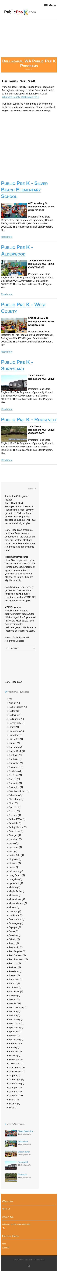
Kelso (13, 843)
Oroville (14, 935)
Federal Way (17, 819)
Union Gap (16, 1063)
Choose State (12, 648)
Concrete (15, 783)
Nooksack (16, 915)
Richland (15, 987)
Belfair (14, 711)
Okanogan (16, 923)
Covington (16, 787)
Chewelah (16, 763)
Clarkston (15, 771)
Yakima (14, 1103)
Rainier (14, 975)
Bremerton (17, 731)
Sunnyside (16, 1039)
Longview (15, 879)
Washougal (16, 1079)
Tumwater (16, 1059)
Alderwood (23, 1141)
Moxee (14, 907)
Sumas (14, 1035)
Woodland (16, 1095)
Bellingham (16, 719)
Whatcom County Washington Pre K (20, 97)
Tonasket (15, 1051)
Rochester (16, 991)
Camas (14, 743)
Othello (14, 939)
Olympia (15, 927)
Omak (14, 931)
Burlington (16, 739)
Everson (15, 815)
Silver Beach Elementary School (33, 1131)
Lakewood (16, 871)
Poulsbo (15, 963)
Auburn (14, 703)
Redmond (15, 979)
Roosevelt (22, 1175)
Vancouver (17, 1067)
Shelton (14, 1015)
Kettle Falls (16, 855)
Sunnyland (23, 1162)
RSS (3, 1228)
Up (29, 1266)
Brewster (15, 735)
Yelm (13, 1107)
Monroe (14, 895)
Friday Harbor (18, 827)
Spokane (15, 1031)
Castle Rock (17, 751)
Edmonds (15, 795)
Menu (50, 5)
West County (24, 1152)
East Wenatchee (19, 791)
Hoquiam (15, 839)
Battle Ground (18, 707)
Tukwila (14, 1055)
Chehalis (15, 759)
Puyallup (15, 971)
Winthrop (15, 1091)
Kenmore (15, 847)
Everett (14, 811)
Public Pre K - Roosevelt (29, 419)
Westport (15, 1087)
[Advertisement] (29, 38)
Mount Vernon (18, 903)
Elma (13, 803)
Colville (14, 779)
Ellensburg (16, 799)
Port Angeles (17, 951)
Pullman (15, 967)
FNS (4, 1243)
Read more (7, 237)
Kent (13, 851)
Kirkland (15, 863)
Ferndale (15, 823)
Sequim (14, 1011)
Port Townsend (18, 959)
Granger (15, 835)
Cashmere (16, 747)
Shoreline (15, 1019)
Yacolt (14, 1099)
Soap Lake (16, 1023)
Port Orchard (17, 955)
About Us (6, 1209)
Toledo (14, 1047)
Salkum (14, 995)
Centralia (15, 755)
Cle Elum (15, 775)
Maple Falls (16, 891)
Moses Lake (17, 899)
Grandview (16, 831)
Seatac (14, 999)
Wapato (14, 1075)
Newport (15, 911)
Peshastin (16, 947)
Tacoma (15, 1043)
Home (27, 69)
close (32, 488)
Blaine (14, 727)
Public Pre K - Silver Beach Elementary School (24, 189)
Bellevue (15, 715)
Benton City (16, 723)
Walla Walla (17, 1071)
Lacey (14, 867)
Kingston (15, 859)
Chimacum (16, 767)
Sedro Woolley (18, 1007)
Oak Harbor (16, 919)
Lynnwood (16, 883)
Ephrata (15, 807)
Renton (14, 983)
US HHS (5, 1247)
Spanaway (16, 1027)
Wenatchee (16, 1083)
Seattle (15, 1003)
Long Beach (17, 875)
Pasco (14, 943)
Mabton (14, 887)
